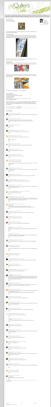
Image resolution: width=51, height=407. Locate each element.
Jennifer (9, 149)
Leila (9, 375)
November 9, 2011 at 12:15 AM (15, 124)
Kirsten (9, 308)
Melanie (9, 174)
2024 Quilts (34, 14)
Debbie (10, 106)
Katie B (9, 245)
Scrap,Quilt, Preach (11, 258)
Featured (22, 16)
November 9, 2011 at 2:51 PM (15, 245)
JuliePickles (10, 168)
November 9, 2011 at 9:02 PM (23, 269)
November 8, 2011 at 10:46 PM (15, 113)
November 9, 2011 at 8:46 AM (15, 174)
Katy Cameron (10, 358)
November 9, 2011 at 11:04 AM (19, 196)
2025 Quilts (29, 14)
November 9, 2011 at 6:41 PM (19, 258)
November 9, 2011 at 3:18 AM (19, 130)
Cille (9, 346)
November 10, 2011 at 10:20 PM (16, 324)
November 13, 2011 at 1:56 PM (18, 358)
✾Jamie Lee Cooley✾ (11, 341)
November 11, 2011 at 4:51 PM (20, 341)
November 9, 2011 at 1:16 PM (14, 233)
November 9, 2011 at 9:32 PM (16, 274)
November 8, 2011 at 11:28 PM (16, 118)
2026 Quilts (24, 14)
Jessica (9, 118)
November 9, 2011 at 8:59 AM (21, 179)
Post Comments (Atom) (13, 404)
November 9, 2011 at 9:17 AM (16, 185)
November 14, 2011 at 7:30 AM (14, 370)
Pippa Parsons (10, 239)
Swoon (15, 108)
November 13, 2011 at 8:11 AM (16, 352)
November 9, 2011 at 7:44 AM (16, 154)
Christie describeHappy (12, 179)
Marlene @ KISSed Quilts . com (13, 269)
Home (6, 14)
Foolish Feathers (11, 196)
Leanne (9, 143)
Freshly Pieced (16, 101)
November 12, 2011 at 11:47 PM (15, 346)
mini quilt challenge (32, 62)
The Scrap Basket (14, 14)
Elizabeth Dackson (11, 130)
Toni (9, 301)
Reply (9, 115)
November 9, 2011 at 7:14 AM (16, 149)
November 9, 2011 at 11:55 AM (16, 216)
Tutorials (19, 14)
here (13, 37)
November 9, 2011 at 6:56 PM (14, 264)
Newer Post (8, 403)
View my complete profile (43, 24)
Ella (9, 264)
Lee (9, 363)
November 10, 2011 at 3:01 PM (15, 301)
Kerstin (9, 211)
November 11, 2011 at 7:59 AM (16, 329)
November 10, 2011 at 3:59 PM (19, 313)
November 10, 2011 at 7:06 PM (17, 318)
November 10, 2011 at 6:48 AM (15, 289)
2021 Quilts (7, 16)
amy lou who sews (12, 63)
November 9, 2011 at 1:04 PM (17, 227)
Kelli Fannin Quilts (11, 313)
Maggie (9, 253)
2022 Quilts (44, 14)
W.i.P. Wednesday (18, 108)
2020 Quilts (12, 16)
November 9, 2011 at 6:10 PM (15, 253)
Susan (9, 113)
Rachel (9, 296)
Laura (9, 124)
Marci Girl (10, 185)
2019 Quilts (17, 16)
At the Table (26, 16)
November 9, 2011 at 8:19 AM (17, 168)
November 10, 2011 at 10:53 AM (16, 296)
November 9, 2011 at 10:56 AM (25, 191)
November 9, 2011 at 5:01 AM (15, 143)
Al (8, 370)
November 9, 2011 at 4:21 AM (17, 135)
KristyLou (10, 154)
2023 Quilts (39, 14)
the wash (22, 36)
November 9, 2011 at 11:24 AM (16, 211)
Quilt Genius (10, 135)
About (9, 14)
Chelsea (9, 216)
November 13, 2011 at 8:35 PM (14, 363)
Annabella (10, 352)
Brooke (9, 329)
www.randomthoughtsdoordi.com (14, 191)
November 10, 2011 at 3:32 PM (16, 308)
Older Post (35, 403)
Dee (9, 233)
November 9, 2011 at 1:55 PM (18, 239)
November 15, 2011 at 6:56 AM (15, 375)
